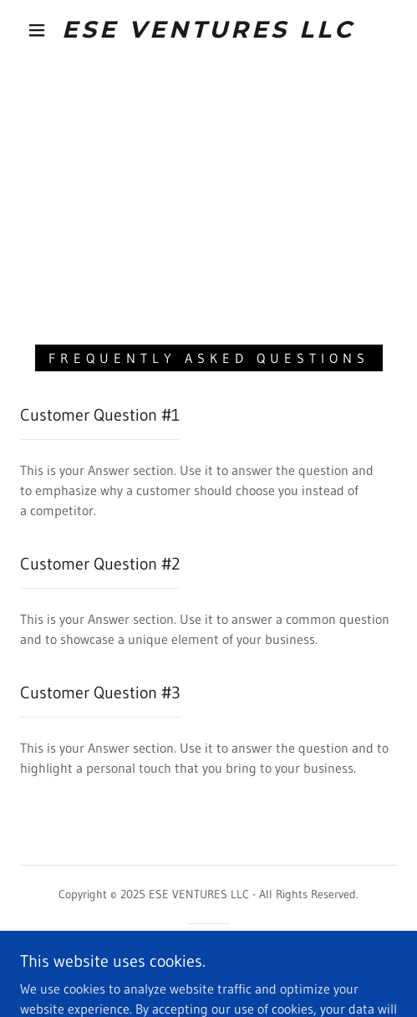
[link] (208, 30)
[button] (39, 30)
